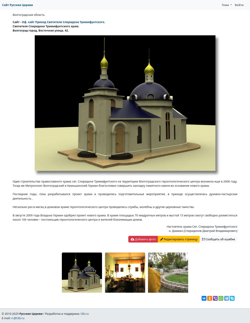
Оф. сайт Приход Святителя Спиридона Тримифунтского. (63, 22)
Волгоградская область (29, 15)
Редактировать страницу (179, 239)
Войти (239, 5)
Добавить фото (143, 239)
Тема (226, 5)
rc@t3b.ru (17, 318)
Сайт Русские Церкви (17, 5)
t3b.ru (85, 314)
